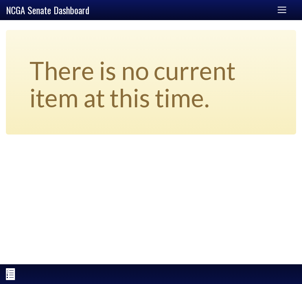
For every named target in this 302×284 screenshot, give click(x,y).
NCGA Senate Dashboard (47, 10)
